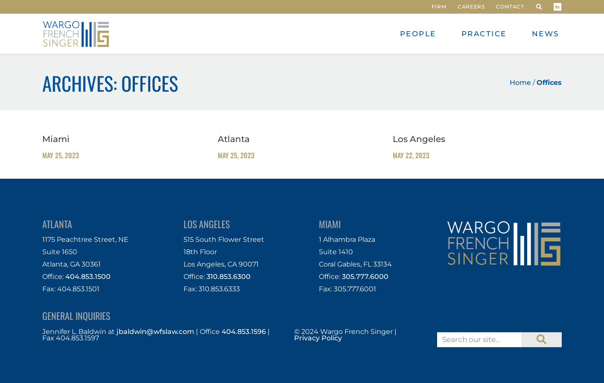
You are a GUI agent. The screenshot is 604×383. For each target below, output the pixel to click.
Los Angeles (419, 139)
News (546, 33)
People (418, 33)
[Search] (541, 339)
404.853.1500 (88, 277)
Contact (510, 6)
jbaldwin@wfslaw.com (155, 332)
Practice (484, 33)
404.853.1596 (244, 332)
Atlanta (234, 139)
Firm (439, 6)
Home (520, 82)
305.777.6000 (365, 277)
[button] (539, 6)
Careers (471, 6)
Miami (56, 139)
